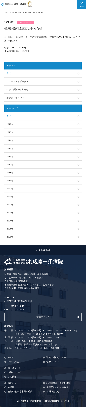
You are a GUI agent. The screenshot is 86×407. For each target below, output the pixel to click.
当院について (14, 372)
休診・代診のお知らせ (17, 89)
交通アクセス (43, 317)
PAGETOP (43, 250)
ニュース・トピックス (17, 81)
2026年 (10, 236)
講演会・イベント (15, 97)
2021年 (10, 196)
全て (9, 73)
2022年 (10, 204)
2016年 (10, 156)
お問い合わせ (52, 392)
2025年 (10, 228)
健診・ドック (52, 362)
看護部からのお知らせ (57, 387)
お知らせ (12, 383)
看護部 (11, 387)
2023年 (10, 212)
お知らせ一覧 (16, 12)
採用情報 (12, 377)
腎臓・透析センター (56, 357)
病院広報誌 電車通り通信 (20, 392)
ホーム (6, 12)
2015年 (10, 148)
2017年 (10, 164)
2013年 (10, 132)
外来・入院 (13, 362)
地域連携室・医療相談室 (58, 383)
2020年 (10, 188)
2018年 (10, 172)
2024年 (10, 220)
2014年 (10, 140)
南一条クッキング (16, 368)
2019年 (10, 180)
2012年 (10, 124)
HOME (11, 357)
